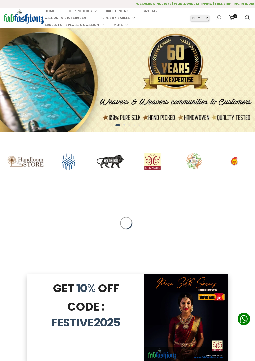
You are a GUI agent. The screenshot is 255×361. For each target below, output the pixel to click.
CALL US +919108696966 (65, 17)
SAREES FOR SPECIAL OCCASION (72, 24)
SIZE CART (151, 11)
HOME (50, 11)
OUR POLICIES (80, 11)
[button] (117, 125)
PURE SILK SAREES (115, 17)
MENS (118, 24)
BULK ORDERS (117, 11)
